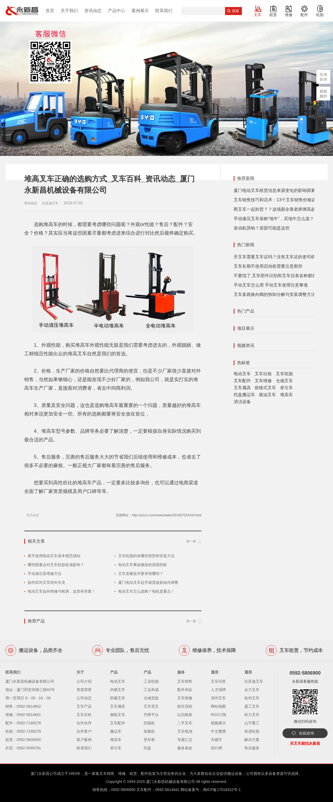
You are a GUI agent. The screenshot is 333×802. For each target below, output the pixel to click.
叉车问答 (218, 681)
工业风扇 (151, 690)
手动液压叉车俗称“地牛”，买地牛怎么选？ (274, 218)
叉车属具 (242, 387)
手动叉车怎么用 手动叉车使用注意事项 (271, 285)
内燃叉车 (117, 690)
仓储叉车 (284, 380)
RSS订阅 (218, 715)
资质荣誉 (84, 690)
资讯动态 (93, 10)
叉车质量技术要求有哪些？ (140, 573)
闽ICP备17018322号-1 (222, 789)
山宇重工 (251, 723)
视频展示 (218, 723)
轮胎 (320, 15)
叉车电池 (184, 731)
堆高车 (286, 394)
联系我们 (163, 10)
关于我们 (69, 10)
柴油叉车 (267, 394)
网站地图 (218, 706)
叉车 (257, 15)
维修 (288, 15)
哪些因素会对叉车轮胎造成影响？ (56, 565)
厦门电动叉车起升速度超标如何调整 (148, 582)
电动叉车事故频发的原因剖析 (142, 565)
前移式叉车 (265, 387)
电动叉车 (242, 373)
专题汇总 (184, 739)
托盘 (147, 748)
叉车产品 (84, 706)
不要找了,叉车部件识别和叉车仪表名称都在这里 (279, 275)
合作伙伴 (84, 723)
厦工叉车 (251, 706)
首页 (50, 10)
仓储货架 (151, 698)
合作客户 (84, 731)
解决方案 (251, 739)
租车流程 (184, 706)
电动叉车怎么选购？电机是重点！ (146, 591)
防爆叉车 (117, 698)
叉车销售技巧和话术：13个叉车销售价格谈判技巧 (281, 200)
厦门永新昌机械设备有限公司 (170, 781)
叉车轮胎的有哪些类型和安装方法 (146, 556)
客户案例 (84, 739)
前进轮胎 (251, 731)
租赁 (273, 15)
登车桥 (149, 739)
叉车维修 (263, 380)
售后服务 (251, 748)
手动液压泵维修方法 (44, 573)
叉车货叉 (151, 706)
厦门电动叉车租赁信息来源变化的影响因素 (274, 190)
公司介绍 (84, 681)
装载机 (149, 731)
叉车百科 (84, 715)
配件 (304, 15)
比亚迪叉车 (253, 681)
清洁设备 (242, 401)
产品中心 (116, 10)
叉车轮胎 (284, 373)
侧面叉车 (117, 715)
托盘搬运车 (244, 394)
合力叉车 (251, 690)
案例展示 (140, 10)
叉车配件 (242, 380)
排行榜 (216, 748)
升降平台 (151, 715)
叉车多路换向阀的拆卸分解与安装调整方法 (274, 294)
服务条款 (184, 748)
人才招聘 (218, 690)
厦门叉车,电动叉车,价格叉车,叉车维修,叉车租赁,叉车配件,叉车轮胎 (21, 11)
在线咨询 (306, 733)
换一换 (191, 541)
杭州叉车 (251, 698)
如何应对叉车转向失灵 (46, 582)
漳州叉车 (218, 698)
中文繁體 (218, 731)
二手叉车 (184, 723)
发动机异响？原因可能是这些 (261, 228)
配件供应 (184, 690)
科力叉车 (251, 715)
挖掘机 (149, 723)
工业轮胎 (151, 681)
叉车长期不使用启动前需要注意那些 (268, 266)
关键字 (216, 739)
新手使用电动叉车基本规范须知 (54, 556)
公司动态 (84, 698)
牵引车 (286, 387)
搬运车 (115, 731)
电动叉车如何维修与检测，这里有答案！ (61, 591)
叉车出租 (263, 373)
